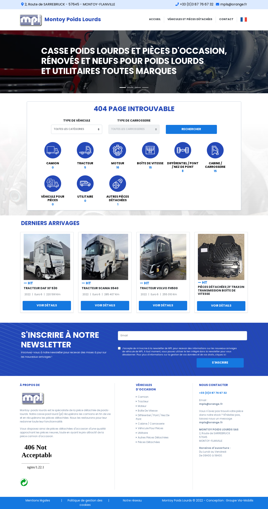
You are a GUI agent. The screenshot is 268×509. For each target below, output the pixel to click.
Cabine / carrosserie (151, 424)
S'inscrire (220, 362)
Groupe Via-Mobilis (239, 500)
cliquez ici (220, 355)
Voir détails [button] (47, 305)
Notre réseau (132, 500)
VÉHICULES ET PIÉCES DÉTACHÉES (190, 19)
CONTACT (226, 19)
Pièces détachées (149, 442)
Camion (143, 397)
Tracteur (143, 401)
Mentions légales (38, 500)
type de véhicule (76, 120)
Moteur (142, 406)
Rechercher (191, 129)
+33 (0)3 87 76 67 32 (194, 4)
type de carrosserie (134, 120)
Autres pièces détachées (153, 437)
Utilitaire (143, 433)
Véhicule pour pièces (150, 428)
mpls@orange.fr (231, 4)
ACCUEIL (155, 19)
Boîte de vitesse (147, 411)
